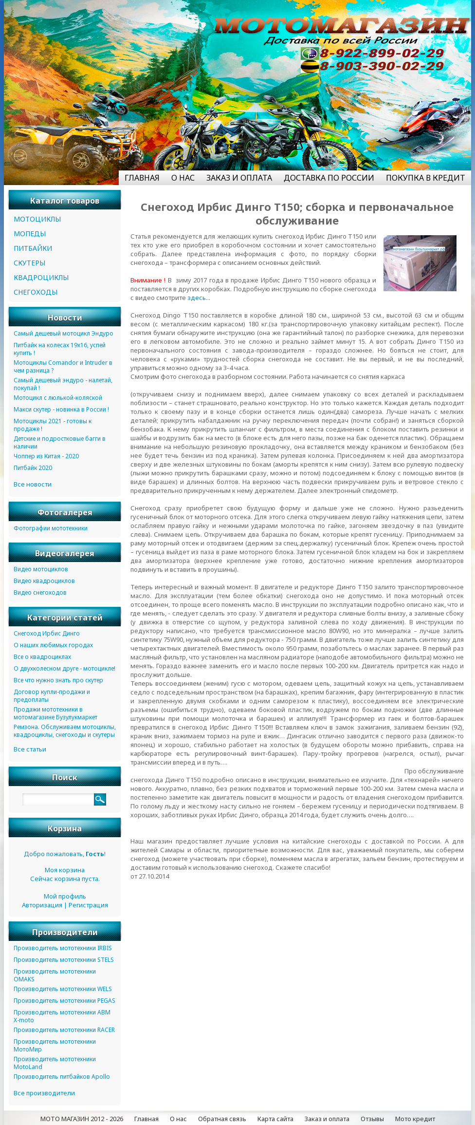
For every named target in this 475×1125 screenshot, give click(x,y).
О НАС (183, 177)
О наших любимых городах (53, 645)
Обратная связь (222, 1118)
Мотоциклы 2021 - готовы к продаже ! (52, 425)
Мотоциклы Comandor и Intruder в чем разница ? (63, 366)
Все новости (33, 484)
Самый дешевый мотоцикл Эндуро (63, 333)
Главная (146, 1118)
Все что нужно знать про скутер (58, 680)
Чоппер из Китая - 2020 (46, 456)
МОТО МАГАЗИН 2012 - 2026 (81, 1118)
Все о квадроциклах (42, 657)
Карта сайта (275, 1118)
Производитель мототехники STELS (64, 960)
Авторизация (42, 904)
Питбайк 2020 (33, 468)
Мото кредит (415, 1118)
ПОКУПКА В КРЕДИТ (425, 177)
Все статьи (30, 749)
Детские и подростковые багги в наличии (60, 442)
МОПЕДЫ (30, 233)
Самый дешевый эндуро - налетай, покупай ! (63, 384)
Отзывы (372, 1118)
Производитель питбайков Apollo (62, 1076)
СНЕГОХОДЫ (35, 292)
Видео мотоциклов (41, 569)
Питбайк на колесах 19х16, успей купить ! (60, 349)
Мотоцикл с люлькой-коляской (58, 398)
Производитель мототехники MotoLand (55, 1063)
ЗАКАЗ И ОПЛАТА (239, 177)
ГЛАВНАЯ (142, 177)
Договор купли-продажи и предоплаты (52, 696)
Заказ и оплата (327, 1118)
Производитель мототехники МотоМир (55, 1045)
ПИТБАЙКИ (33, 248)
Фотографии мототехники (51, 528)
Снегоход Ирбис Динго (47, 633)
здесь (196, 297)
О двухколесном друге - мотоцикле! (64, 668)
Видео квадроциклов (44, 581)
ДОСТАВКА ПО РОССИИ (329, 177)
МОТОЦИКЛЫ (37, 219)
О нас (178, 1118)
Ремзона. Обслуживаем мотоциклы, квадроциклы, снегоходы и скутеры (65, 731)
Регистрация (88, 904)
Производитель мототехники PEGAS (64, 1000)
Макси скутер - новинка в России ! (61, 409)
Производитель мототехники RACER (64, 1030)
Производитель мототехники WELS (63, 989)
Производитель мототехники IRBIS (63, 948)
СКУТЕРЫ (29, 262)
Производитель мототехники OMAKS (55, 975)
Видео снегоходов (40, 592)
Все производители (44, 1092)
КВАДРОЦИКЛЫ (41, 277)
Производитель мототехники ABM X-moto (62, 1016)
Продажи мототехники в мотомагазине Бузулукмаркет (55, 713)
